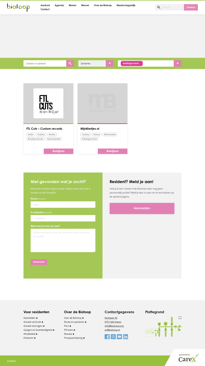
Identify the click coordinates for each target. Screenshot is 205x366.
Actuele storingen (32, 325)
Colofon (11, 360)
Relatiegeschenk (89, 139)
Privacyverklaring (73, 337)
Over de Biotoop (73, 317)
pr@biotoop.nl (112, 329)
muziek (52, 135)
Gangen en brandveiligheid (37, 329)
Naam (39, 199)
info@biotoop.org (114, 325)
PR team (68, 329)
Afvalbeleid (29, 333)
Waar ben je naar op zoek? (45, 226)
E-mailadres (42, 212)
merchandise (110, 135)
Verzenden (39, 262)
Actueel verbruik (32, 321)
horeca (97, 135)
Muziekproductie (35, 139)
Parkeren (28, 337)
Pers (66, 325)
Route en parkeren (74, 321)
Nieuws (68, 333)
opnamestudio (54, 139)
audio (30, 135)
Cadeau (41, 135)
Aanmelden (29, 317)
